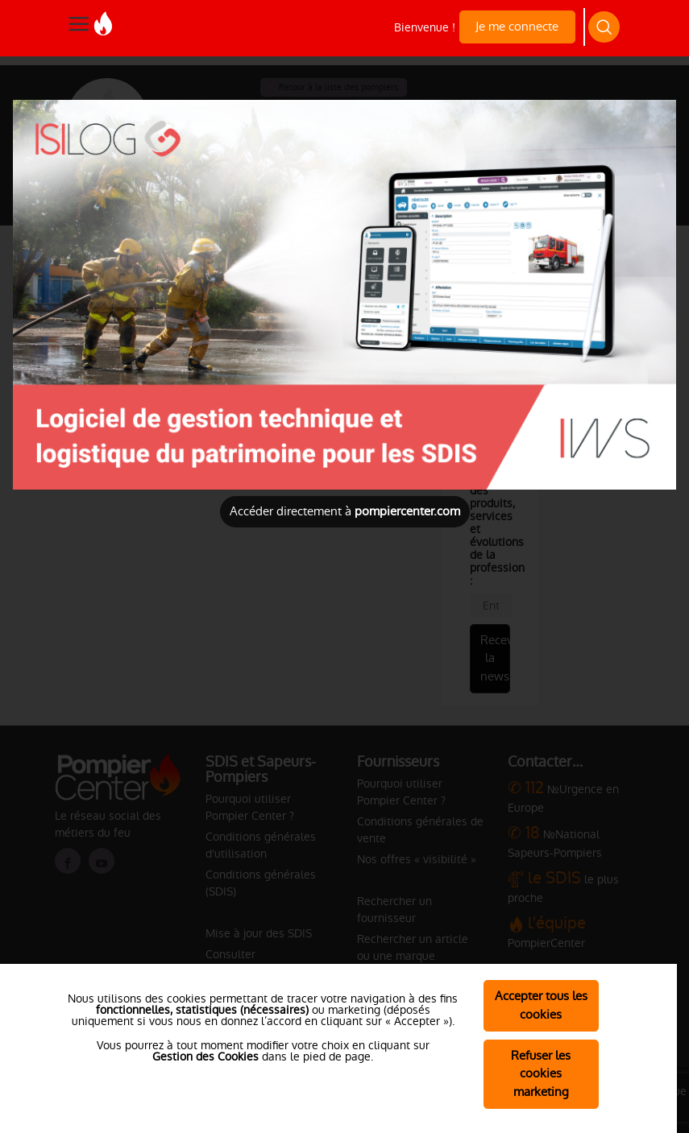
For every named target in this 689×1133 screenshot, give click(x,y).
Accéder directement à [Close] (345, 510)
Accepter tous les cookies (541, 1005)
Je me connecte (516, 26)
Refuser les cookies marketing (541, 1074)
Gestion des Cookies (205, 1056)
